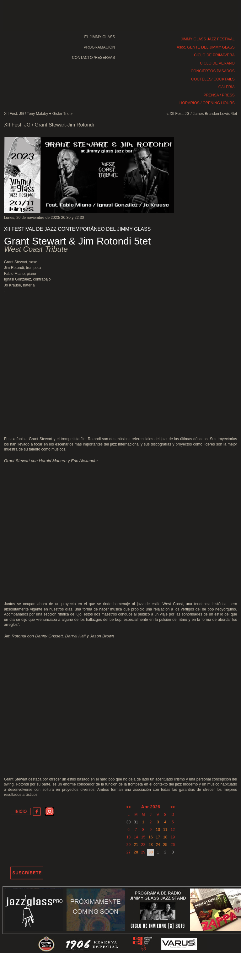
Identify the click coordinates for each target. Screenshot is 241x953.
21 (136, 844)
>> (172, 807)
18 (165, 837)
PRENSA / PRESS (218, 95)
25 (165, 844)
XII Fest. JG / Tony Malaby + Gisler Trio (37, 113)
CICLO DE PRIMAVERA (214, 55)
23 (150, 844)
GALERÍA (226, 87)
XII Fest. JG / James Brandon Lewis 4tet (203, 113)
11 (165, 829)
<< (128, 807)
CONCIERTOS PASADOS (213, 71)
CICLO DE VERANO (217, 63)
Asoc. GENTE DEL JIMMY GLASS (206, 47)
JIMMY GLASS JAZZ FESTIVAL (208, 39)
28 (136, 852)
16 (150, 837)
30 (150, 852)
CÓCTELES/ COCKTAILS (212, 79)
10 (158, 829)
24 (158, 844)
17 (158, 837)
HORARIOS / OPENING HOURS (207, 103)
